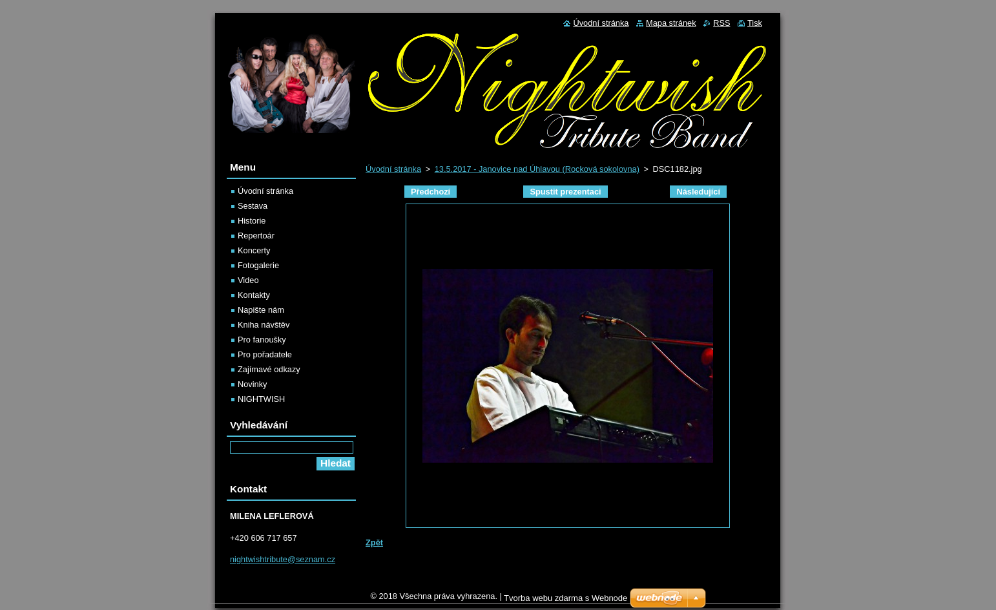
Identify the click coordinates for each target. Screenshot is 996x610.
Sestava (252, 206)
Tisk (754, 23)
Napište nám (261, 310)
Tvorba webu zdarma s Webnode (565, 601)
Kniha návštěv (263, 325)
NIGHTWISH (261, 399)
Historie (251, 221)
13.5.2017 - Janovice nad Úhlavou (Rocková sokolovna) (537, 169)
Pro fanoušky (262, 339)
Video (248, 280)
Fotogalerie (258, 265)
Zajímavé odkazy (269, 369)
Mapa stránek (671, 23)
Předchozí (430, 191)
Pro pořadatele (265, 354)
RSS (721, 23)
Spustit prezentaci (565, 191)
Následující (698, 191)
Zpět (374, 542)
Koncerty (254, 250)
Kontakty (254, 295)
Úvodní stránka (393, 169)
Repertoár (256, 235)
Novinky (252, 384)
